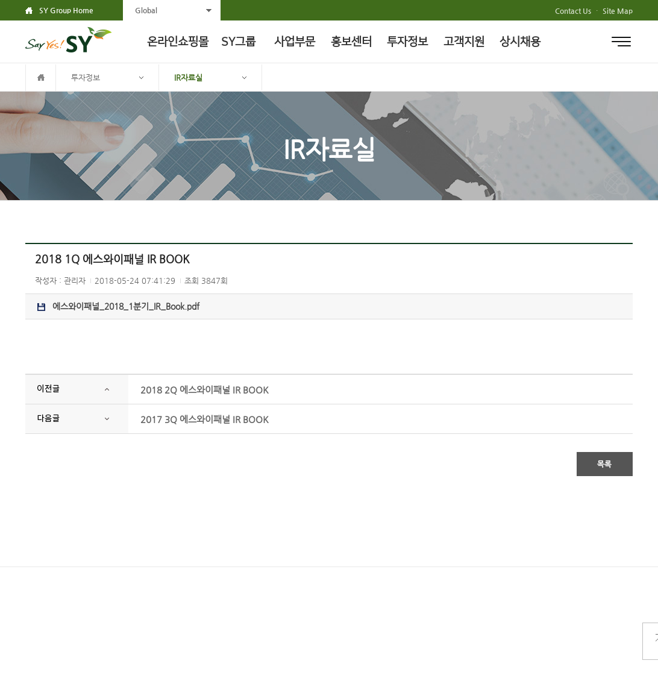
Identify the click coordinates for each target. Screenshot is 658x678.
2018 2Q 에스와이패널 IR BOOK (204, 390)
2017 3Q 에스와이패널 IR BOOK (204, 419)
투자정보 (407, 42)
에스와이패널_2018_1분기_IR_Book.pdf (118, 306)
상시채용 (520, 42)
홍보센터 (351, 42)
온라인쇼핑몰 (177, 42)
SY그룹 (238, 42)
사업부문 (294, 42)
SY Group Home (66, 10)
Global (146, 10)
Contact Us (573, 10)
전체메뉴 (621, 41)
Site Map (618, 10)
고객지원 (463, 42)
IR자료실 (188, 77)
